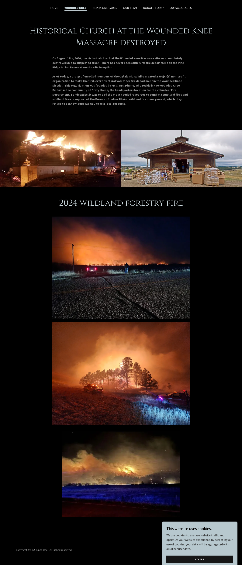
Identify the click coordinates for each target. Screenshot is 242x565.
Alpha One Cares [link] (105, 8)
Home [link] (54, 8)
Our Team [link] (130, 8)
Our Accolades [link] (181, 8)
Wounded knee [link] (75, 8)
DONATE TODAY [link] (153, 8)
